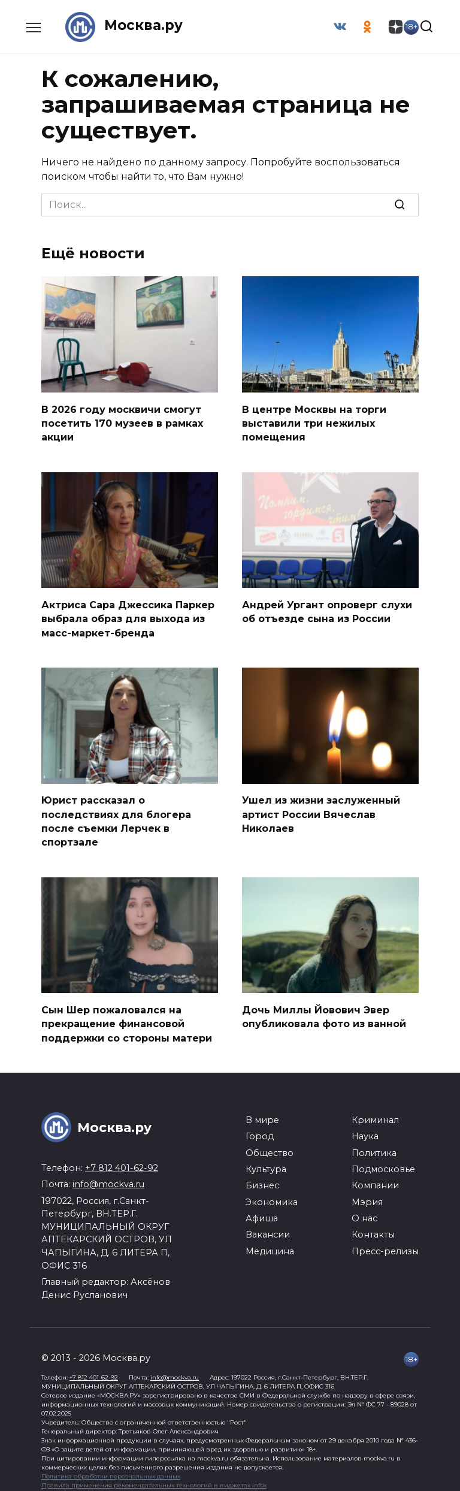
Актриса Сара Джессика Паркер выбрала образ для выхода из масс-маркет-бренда (127, 615)
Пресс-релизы (385, 1243)
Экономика (272, 1194)
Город (260, 1128)
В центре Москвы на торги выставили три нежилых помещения (314, 422)
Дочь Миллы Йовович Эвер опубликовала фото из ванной (324, 1009)
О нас (364, 1210)
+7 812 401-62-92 (121, 1160)
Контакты (373, 1226)
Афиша (262, 1210)
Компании (375, 1177)
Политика (374, 1145)
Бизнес (262, 1177)
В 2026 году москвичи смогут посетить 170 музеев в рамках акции (122, 422)
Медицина (270, 1243)
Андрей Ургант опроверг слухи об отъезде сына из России (327, 608)
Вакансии (268, 1226)
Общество (269, 1145)
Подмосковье (383, 1161)
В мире (262, 1112)
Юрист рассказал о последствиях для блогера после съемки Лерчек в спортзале (116, 816)
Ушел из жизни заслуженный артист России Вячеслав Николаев (321, 809)
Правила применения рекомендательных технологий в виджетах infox (154, 1477)
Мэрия (367, 1194)
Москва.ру (145, 26)
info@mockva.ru (108, 1176)
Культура (266, 1161)
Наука (365, 1128)
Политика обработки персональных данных (110, 1468)
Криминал (375, 1112)
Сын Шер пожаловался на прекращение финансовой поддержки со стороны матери (128, 1016)
